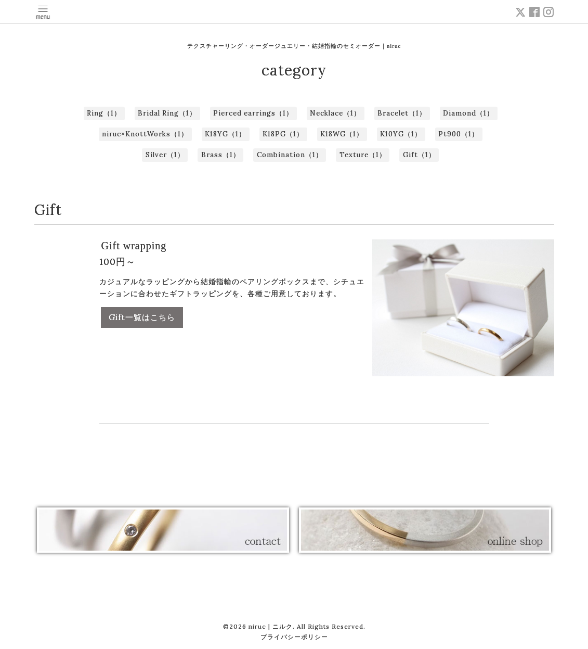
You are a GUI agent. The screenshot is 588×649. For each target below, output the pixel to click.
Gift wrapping (134, 245)
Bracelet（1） (401, 113)
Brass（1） (220, 154)
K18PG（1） (283, 134)
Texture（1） (362, 154)
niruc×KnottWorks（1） (145, 134)
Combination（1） (290, 154)
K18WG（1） (341, 134)
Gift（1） (419, 154)
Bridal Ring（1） (167, 113)
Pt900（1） (458, 134)
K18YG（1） (225, 134)
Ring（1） (104, 113)
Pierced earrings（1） (253, 113)
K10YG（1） (401, 134)
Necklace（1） (335, 113)
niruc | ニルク (271, 626)
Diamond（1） (468, 113)
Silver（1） (165, 154)
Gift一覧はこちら (142, 317)
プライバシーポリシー (294, 637)
